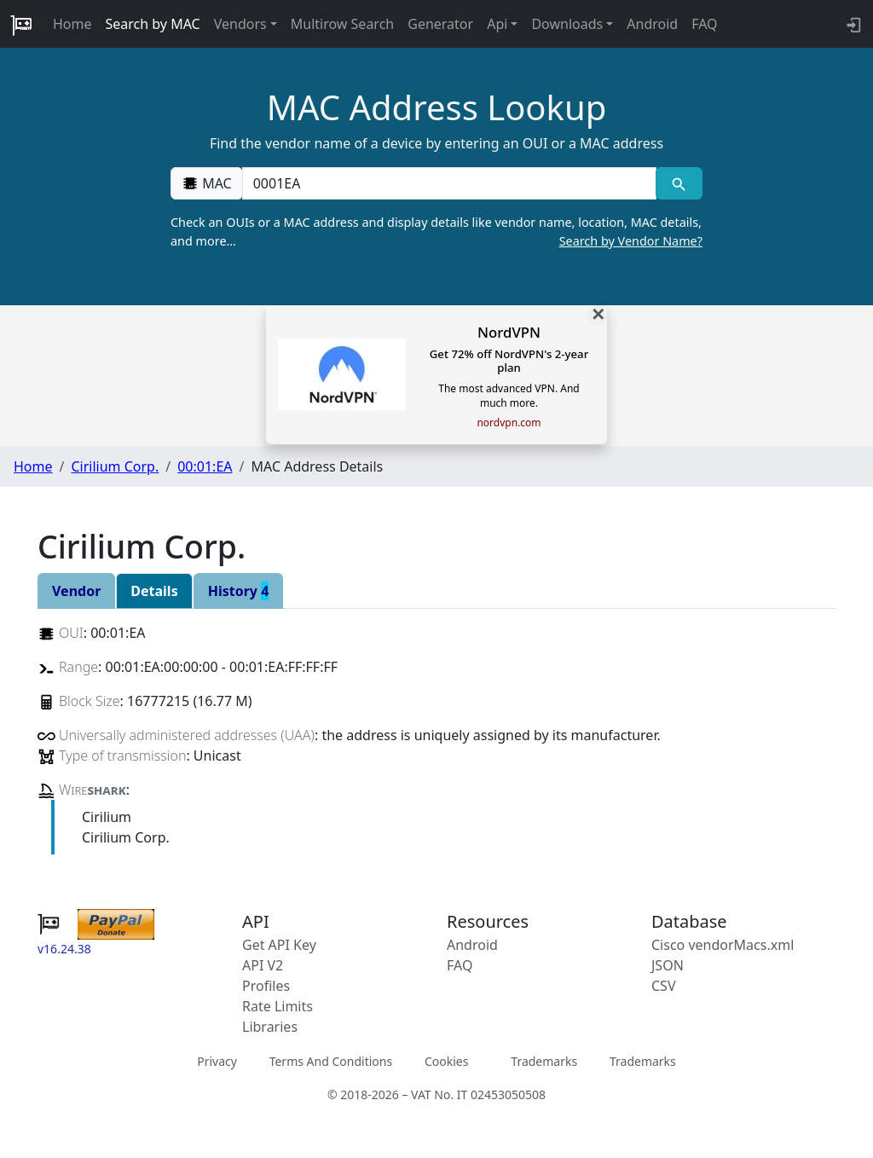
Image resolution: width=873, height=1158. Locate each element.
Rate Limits (277, 1006)
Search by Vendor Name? (630, 241)
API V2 (262, 965)
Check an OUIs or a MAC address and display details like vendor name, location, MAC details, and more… (436, 232)
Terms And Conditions (330, 1061)
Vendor (76, 591)
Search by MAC (153, 23)
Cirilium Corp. (115, 466)
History (238, 591)
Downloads (567, 23)
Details (153, 591)
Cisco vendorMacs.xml (722, 944)
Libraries (270, 1026)
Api (497, 23)
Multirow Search (342, 23)
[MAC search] (679, 183)
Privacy (217, 1061)
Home (72, 23)
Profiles (266, 985)
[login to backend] (852, 24)
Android (652, 23)
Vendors (240, 23)
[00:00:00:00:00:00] (449, 183)
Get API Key (279, 944)
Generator (440, 23)
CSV (663, 985)
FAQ (704, 23)
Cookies (446, 1061)
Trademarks (544, 1061)
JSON (667, 965)
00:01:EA (204, 466)
